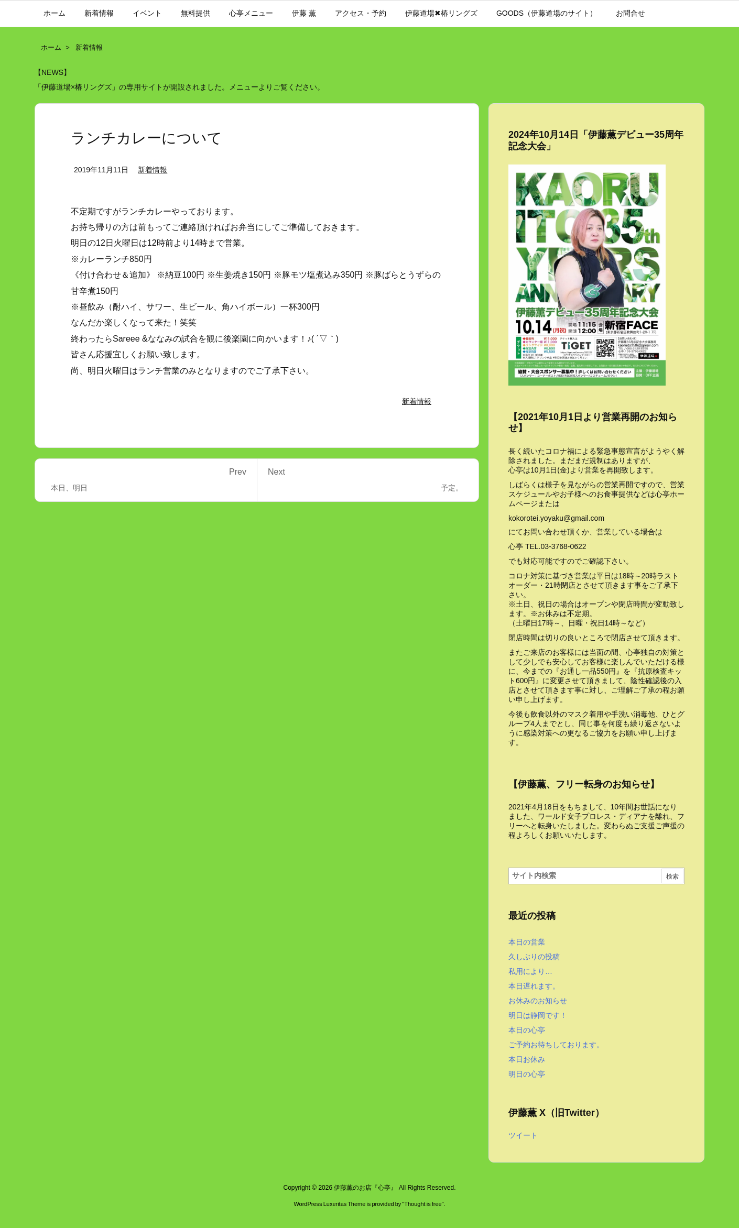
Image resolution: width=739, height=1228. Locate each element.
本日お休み (526, 1059)
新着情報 (89, 47)
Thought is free (422, 1204)
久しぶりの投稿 (534, 956)
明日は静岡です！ (537, 1015)
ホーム (51, 47)
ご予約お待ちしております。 (556, 1044)
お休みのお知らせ (537, 1000)
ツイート (523, 1135)
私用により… (530, 971)
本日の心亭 (526, 1030)
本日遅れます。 (534, 986)
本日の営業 (526, 942)
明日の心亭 (526, 1074)
